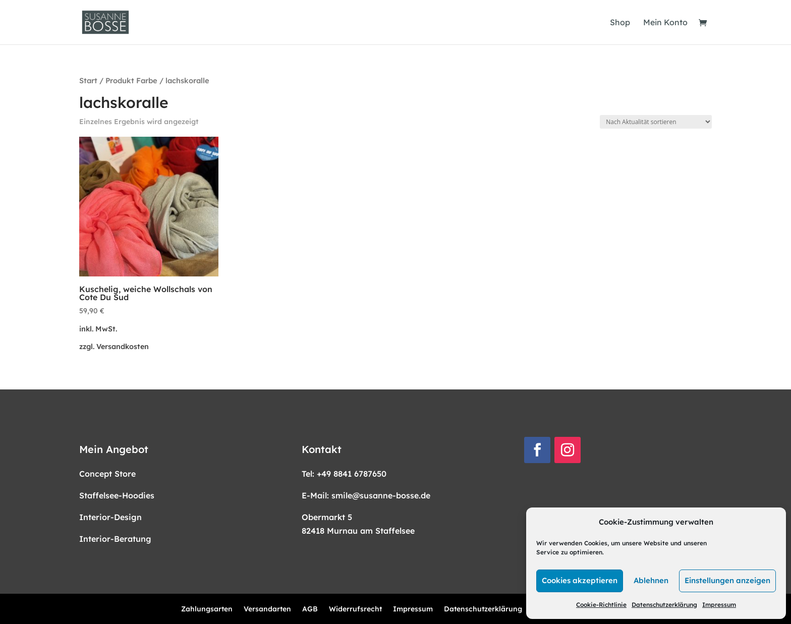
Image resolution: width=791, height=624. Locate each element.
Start (88, 80)
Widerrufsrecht (355, 609)
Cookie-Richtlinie (601, 604)
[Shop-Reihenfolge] (656, 122)
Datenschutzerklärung (664, 604)
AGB (310, 609)
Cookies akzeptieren (579, 580)
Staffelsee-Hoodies (116, 495)
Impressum (719, 604)
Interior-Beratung (115, 539)
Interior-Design (110, 517)
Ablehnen (651, 580)
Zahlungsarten (207, 609)
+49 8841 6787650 (351, 474)
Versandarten (267, 609)
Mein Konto (665, 23)
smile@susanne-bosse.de (380, 495)
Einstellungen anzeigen (727, 580)
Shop (620, 23)
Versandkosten (122, 346)
